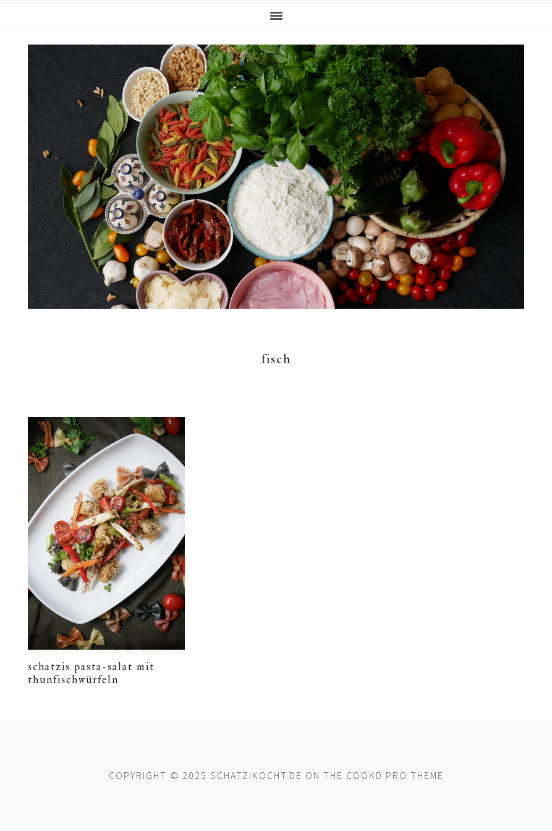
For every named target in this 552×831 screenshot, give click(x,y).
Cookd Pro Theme (395, 775)
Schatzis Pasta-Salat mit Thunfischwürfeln (91, 673)
